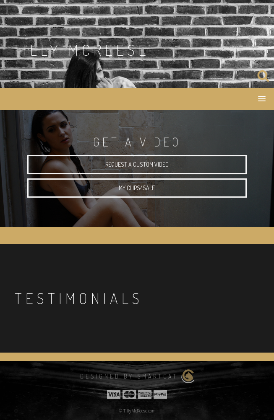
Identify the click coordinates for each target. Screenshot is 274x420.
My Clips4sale (137, 189)
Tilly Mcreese (81, 49)
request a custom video (137, 166)
